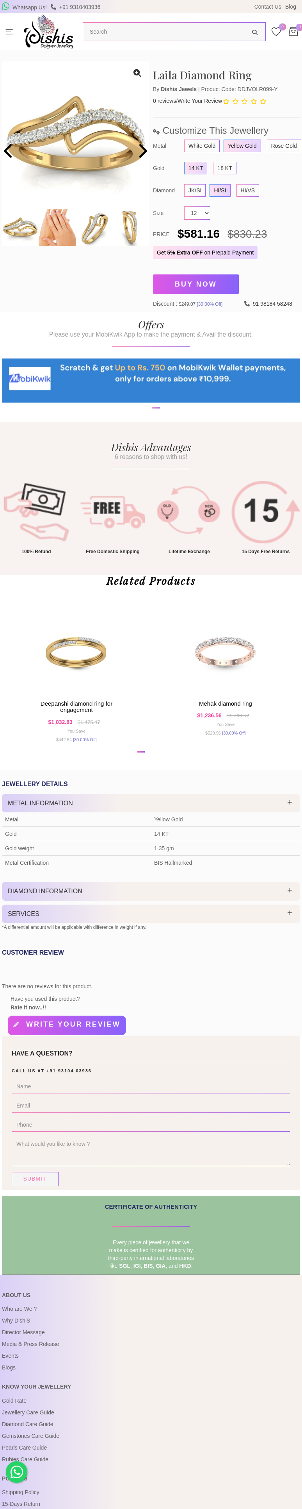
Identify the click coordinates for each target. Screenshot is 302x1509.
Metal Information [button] (40, 817)
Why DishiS (16, 1332)
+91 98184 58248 (271, 300)
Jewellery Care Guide (28, 1423)
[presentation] (9, 152)
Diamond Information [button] (45, 905)
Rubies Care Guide (25, 1470)
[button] (146, 433)
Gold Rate (14, 1412)
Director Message (23, 1344)
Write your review (73, 1038)
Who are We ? (19, 1320)
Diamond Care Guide (27, 1435)
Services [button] (23, 928)
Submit (34, 1189)
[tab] (151, 817)
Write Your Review (200, 101)
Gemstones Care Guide (30, 1447)
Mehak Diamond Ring (225, 714)
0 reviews (164, 101)
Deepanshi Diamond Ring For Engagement (76, 717)
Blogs (9, 1379)
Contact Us (267, 7)
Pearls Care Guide (24, 1458)
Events (10, 1367)
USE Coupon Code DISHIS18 (218, 6)
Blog (290, 7)
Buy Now (196, 283)
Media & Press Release (30, 1355)
